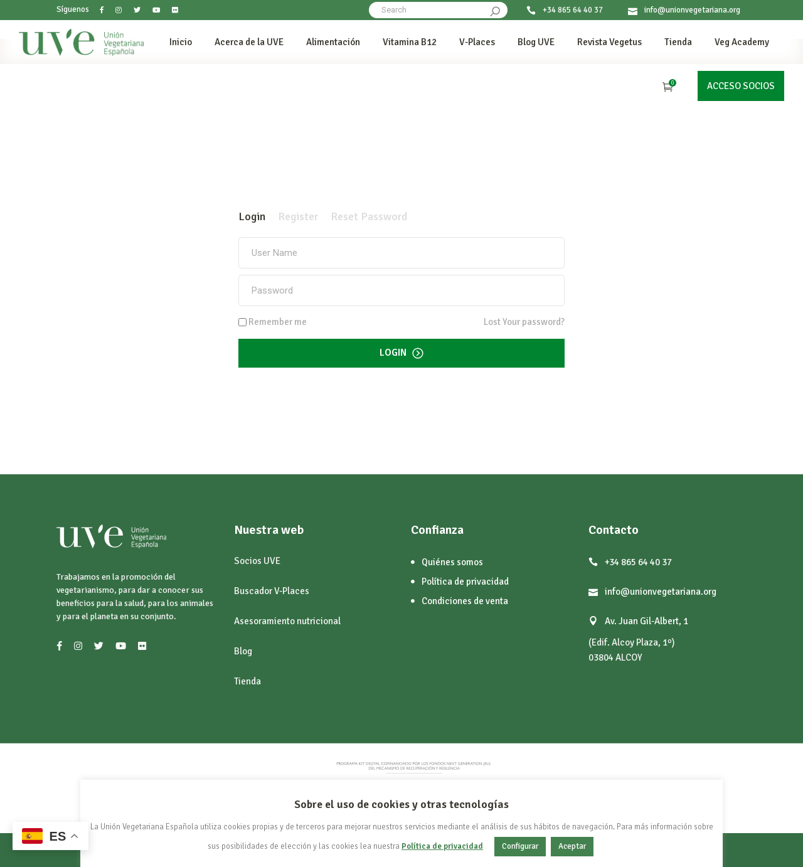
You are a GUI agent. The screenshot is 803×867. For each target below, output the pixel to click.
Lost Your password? (524, 321)
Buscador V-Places (271, 591)
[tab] (251, 216)
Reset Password (369, 216)
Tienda (247, 681)
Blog (243, 651)
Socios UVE (257, 560)
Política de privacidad (442, 846)
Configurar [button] (520, 846)
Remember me (277, 322)
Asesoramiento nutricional (287, 621)
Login (251, 216)
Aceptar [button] (572, 846)
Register (298, 216)
